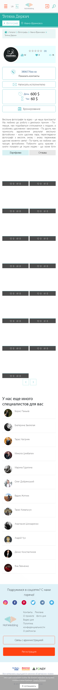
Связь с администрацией (29, 640)
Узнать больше (39, 680)
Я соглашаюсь (29, 686)
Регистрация (29, 651)
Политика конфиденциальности (34, 625)
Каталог (12, 32)
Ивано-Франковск (37, 32)
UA (12, 6)
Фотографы (23, 32)
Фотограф (12, 23)
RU (17, 6)
